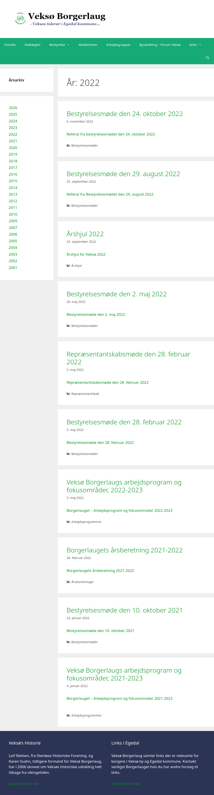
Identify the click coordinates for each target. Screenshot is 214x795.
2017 (13, 167)
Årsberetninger (82, 582)
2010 (13, 214)
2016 (13, 174)
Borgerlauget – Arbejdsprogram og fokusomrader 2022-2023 (120, 510)
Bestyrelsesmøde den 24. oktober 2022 (125, 113)
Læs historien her (24, 783)
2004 (13, 247)
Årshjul (76, 266)
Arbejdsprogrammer (86, 522)
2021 (13, 140)
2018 (13, 160)
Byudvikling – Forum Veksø (160, 44)
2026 (13, 107)
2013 (13, 194)
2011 (13, 207)
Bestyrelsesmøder (84, 145)
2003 (13, 254)
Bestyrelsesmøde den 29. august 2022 (123, 173)
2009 (13, 220)
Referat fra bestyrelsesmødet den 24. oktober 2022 (111, 134)
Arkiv (197, 44)
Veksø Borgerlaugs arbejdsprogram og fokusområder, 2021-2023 (124, 674)
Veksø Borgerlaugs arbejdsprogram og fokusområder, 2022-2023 (124, 485)
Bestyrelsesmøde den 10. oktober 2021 (125, 610)
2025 (13, 114)
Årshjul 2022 (85, 233)
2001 (13, 267)
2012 (13, 200)
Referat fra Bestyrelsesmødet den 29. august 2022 (110, 194)
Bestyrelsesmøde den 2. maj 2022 (117, 293)
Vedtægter (32, 44)
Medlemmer (88, 44)
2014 (13, 187)
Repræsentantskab (85, 394)
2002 (13, 260)
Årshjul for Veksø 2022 (86, 254)
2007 (13, 227)
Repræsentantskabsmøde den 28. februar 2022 (128, 357)
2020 (13, 147)
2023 (13, 127)
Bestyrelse (61, 44)
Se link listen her (125, 783)
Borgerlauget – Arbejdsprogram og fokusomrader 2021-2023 (120, 698)
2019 (13, 154)
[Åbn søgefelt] (207, 57)
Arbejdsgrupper (118, 44)
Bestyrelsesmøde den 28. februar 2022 (124, 421)
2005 (13, 240)
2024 (13, 120)
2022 (13, 134)
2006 (13, 234)
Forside (10, 44)
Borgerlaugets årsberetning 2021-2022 (125, 549)
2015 (13, 180)
